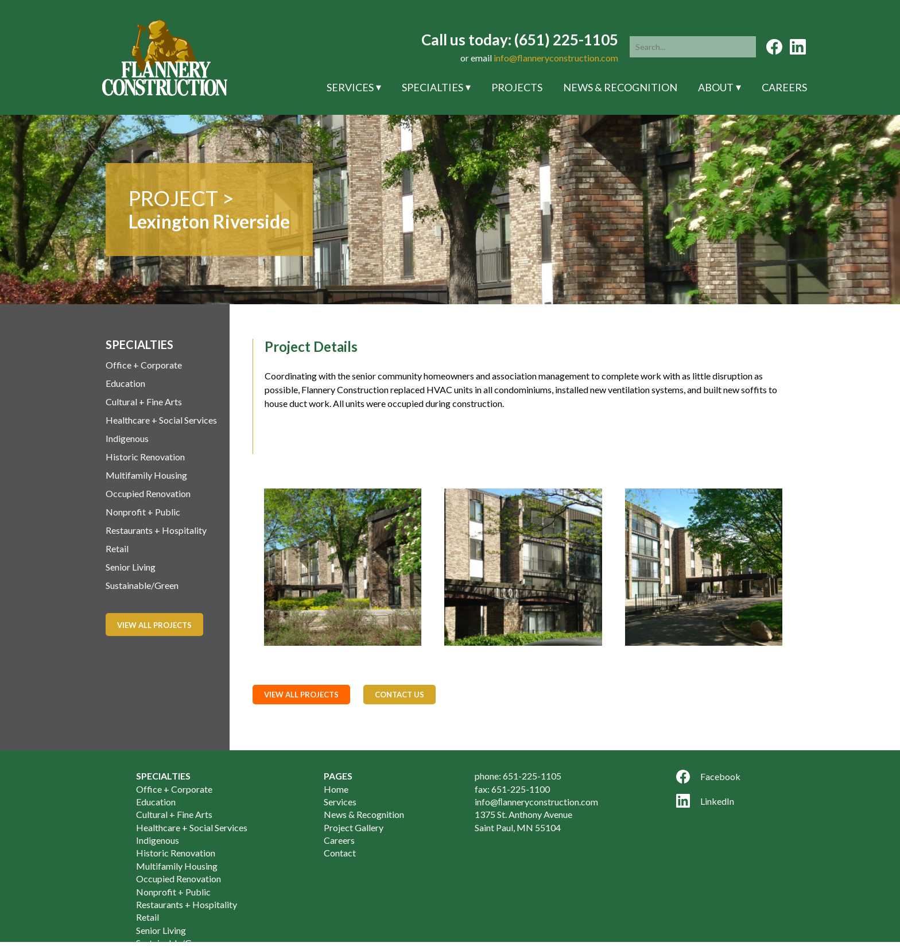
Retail (117, 548)
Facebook (708, 777)
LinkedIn (705, 801)
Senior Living (131, 566)
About (716, 87)
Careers (784, 87)
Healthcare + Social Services (161, 419)
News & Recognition (620, 87)
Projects (516, 87)
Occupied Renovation (148, 493)
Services (350, 87)
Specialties (432, 87)
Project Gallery (353, 827)
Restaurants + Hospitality (156, 530)
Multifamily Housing (146, 475)
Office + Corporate (144, 364)
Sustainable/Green (142, 585)
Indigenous (127, 438)
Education (125, 383)
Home (336, 789)
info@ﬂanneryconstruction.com (536, 801)
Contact (340, 852)
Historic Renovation (145, 456)
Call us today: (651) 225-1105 (519, 39)
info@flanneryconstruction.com (556, 57)
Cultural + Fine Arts (144, 401)
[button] (745, 46)
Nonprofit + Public (143, 511)
